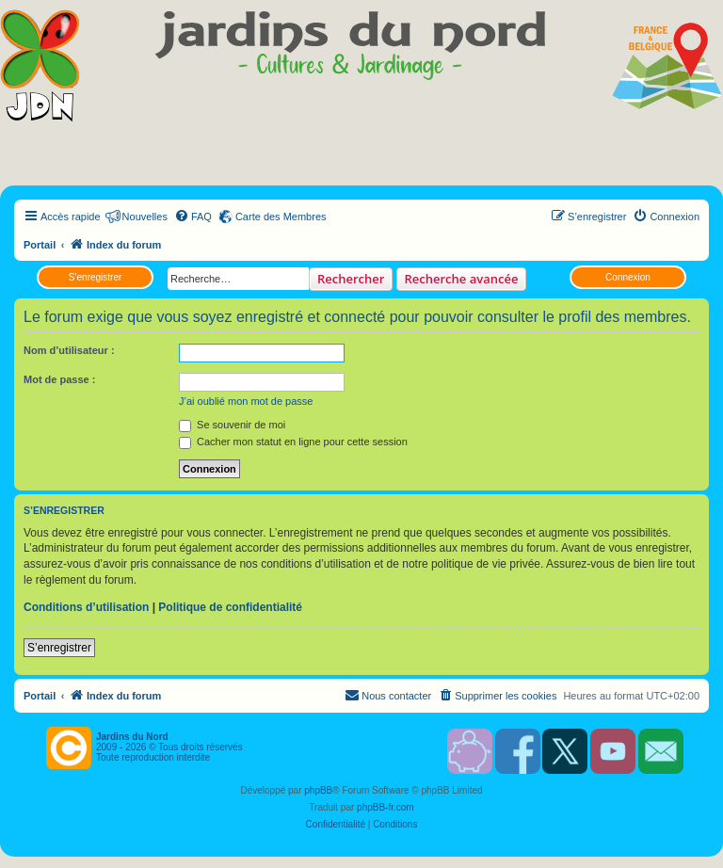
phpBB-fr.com (385, 807)
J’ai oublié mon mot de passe (246, 401)
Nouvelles (145, 216)
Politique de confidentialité (230, 607)
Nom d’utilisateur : (69, 350)
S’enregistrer (95, 277)
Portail (40, 244)
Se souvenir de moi (232, 424)
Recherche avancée (462, 278)
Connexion (628, 277)
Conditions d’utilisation (86, 607)
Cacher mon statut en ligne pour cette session (293, 441)
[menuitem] (193, 216)
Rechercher (350, 278)
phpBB (318, 790)
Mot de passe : (59, 379)
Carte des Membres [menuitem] (281, 216)
